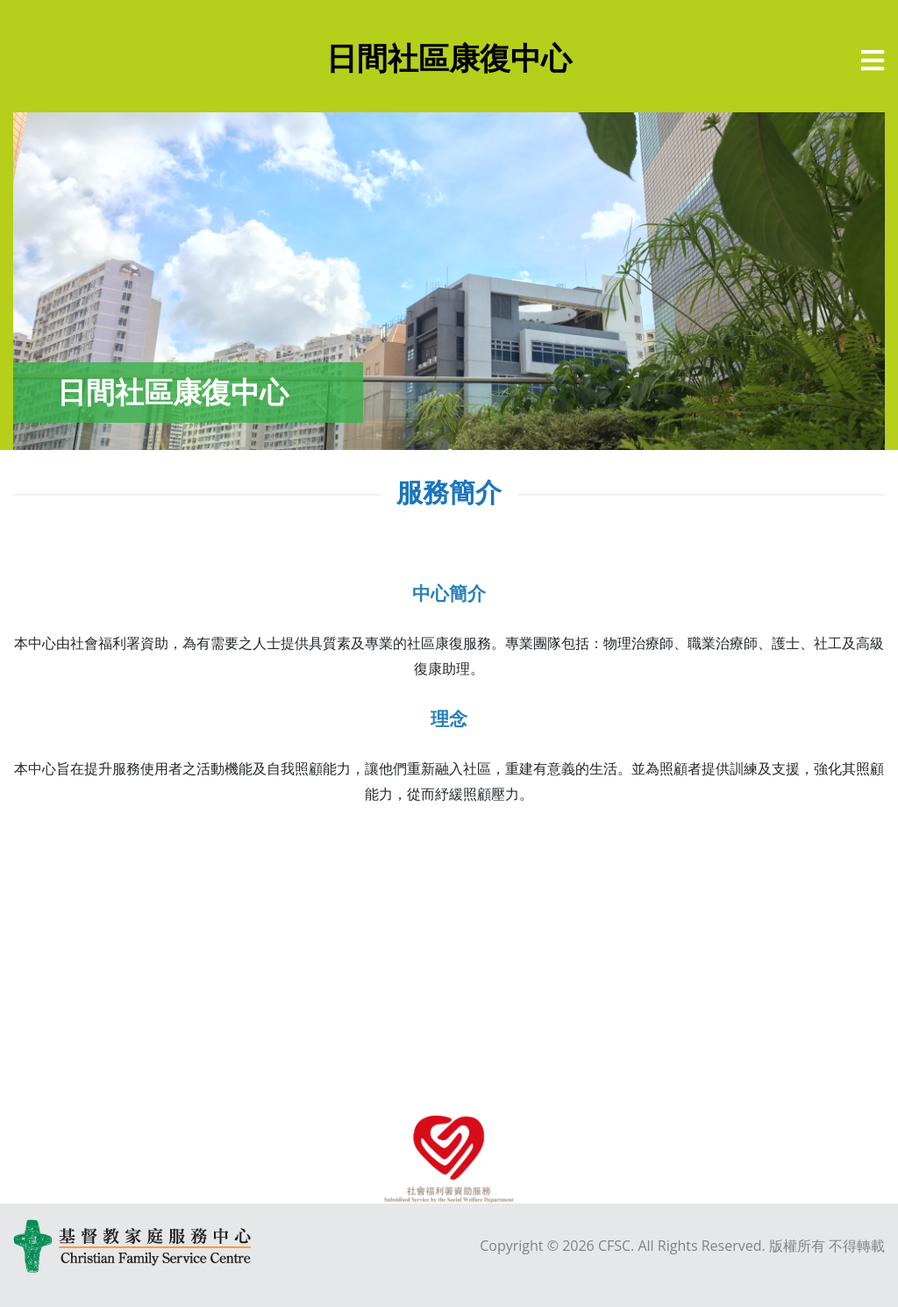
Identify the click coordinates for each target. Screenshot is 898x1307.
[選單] (872, 60)
